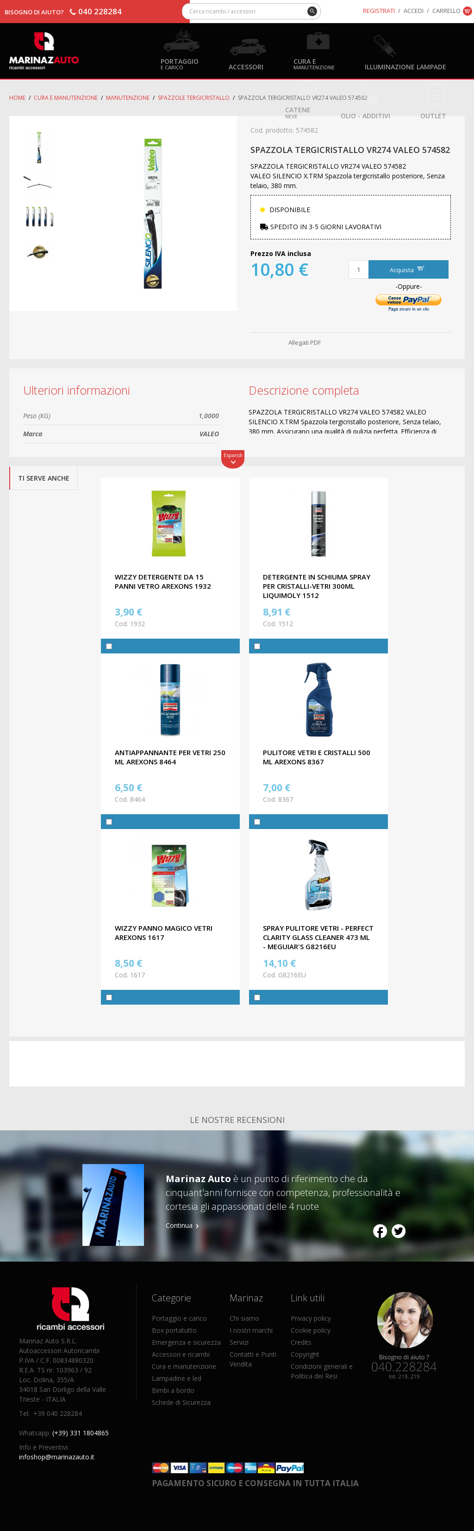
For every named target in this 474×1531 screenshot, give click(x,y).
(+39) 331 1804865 (80, 1432)
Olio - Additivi (365, 115)
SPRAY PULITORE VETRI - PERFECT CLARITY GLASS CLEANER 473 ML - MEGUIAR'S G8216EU (318, 937)
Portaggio (180, 63)
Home (17, 98)
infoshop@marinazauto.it (56, 1456)
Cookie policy (311, 1330)
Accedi (414, 10)
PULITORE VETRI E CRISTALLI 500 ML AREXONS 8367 (316, 757)
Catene (298, 112)
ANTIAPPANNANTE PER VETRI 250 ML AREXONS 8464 (170, 757)
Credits (301, 1342)
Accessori (246, 66)
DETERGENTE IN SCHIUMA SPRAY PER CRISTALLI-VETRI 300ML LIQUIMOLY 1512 (316, 586)
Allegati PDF (304, 342)
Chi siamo (244, 1318)
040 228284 (100, 11)
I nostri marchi (251, 1330)
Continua (179, 1225)
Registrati (379, 10)
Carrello (446, 10)
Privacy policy (311, 1318)
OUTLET (433, 115)
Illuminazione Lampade (405, 66)
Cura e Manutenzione (66, 98)
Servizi (239, 1342)
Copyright (305, 1354)
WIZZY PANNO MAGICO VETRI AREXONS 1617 (163, 932)
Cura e (314, 63)
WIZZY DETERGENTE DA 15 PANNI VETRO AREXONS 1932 (163, 581)
